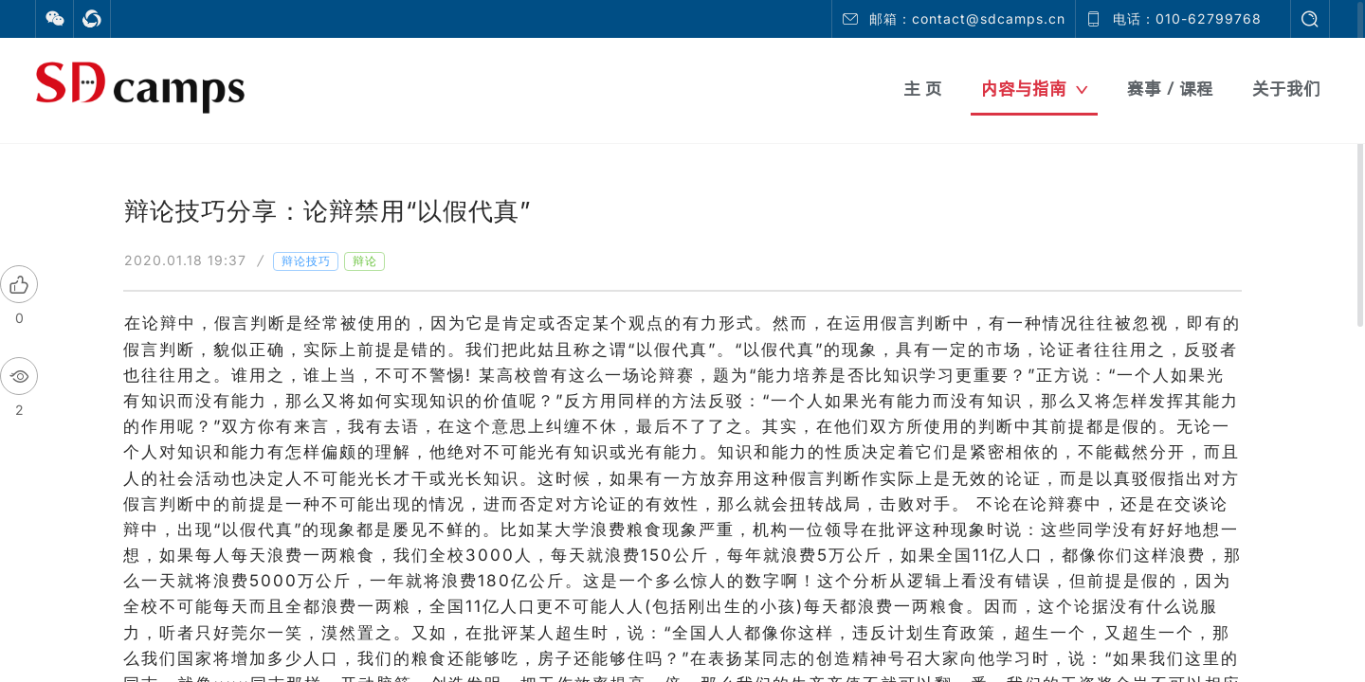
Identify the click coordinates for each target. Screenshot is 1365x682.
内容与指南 (1034, 89)
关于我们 (1286, 89)
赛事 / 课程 (1170, 89)
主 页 (922, 89)
